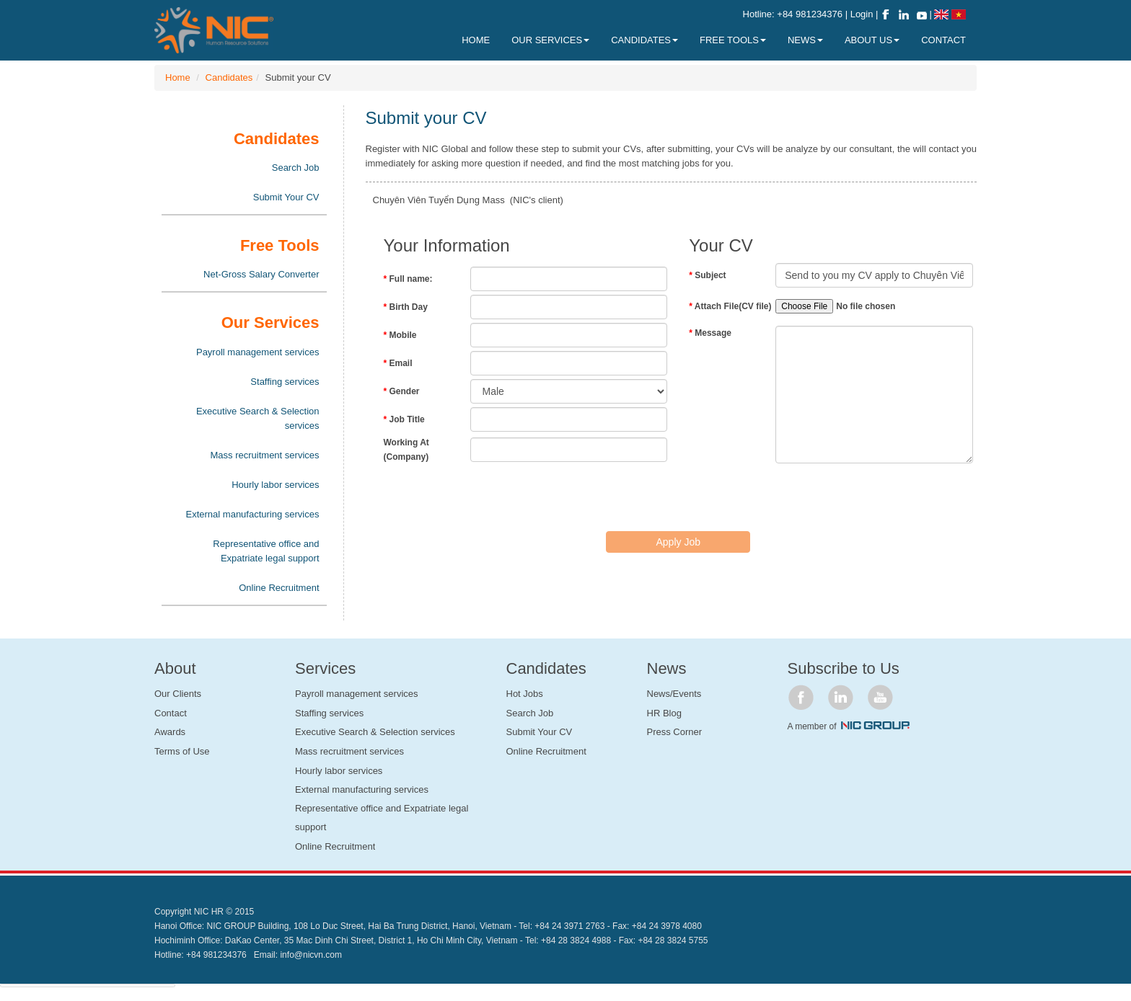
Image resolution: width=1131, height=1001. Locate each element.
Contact (170, 713)
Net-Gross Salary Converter (261, 274)
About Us (872, 40)
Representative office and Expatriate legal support (266, 551)
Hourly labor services (275, 484)
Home (177, 77)
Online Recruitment (279, 587)
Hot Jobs (524, 693)
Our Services (550, 40)
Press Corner (675, 731)
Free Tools (733, 40)
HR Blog (664, 713)
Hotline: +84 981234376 (792, 14)
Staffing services (284, 381)
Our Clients (177, 693)
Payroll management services (258, 352)
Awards (169, 731)
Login (863, 14)
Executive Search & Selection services (258, 418)
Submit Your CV (286, 197)
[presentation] (493, 496)
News (805, 40)
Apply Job (678, 542)
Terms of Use (182, 751)
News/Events (674, 693)
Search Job (296, 167)
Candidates (229, 77)
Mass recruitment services (265, 455)
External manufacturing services (253, 514)
